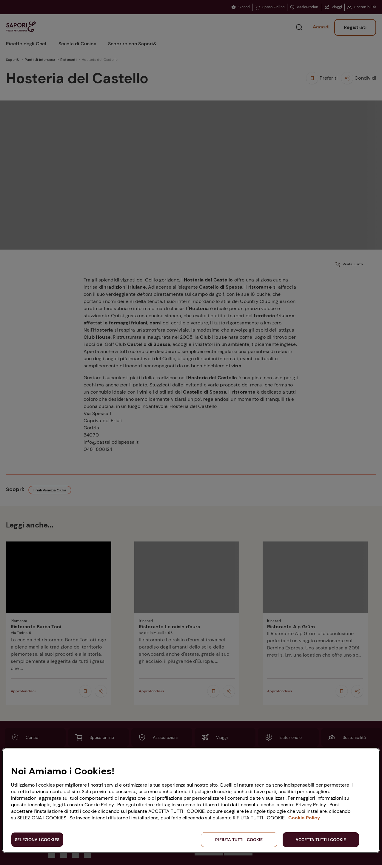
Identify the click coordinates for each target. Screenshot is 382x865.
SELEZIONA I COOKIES (37, 839)
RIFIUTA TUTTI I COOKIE (239, 839)
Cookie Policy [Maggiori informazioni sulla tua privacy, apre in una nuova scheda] (304, 818)
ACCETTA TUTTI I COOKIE (320, 839)
